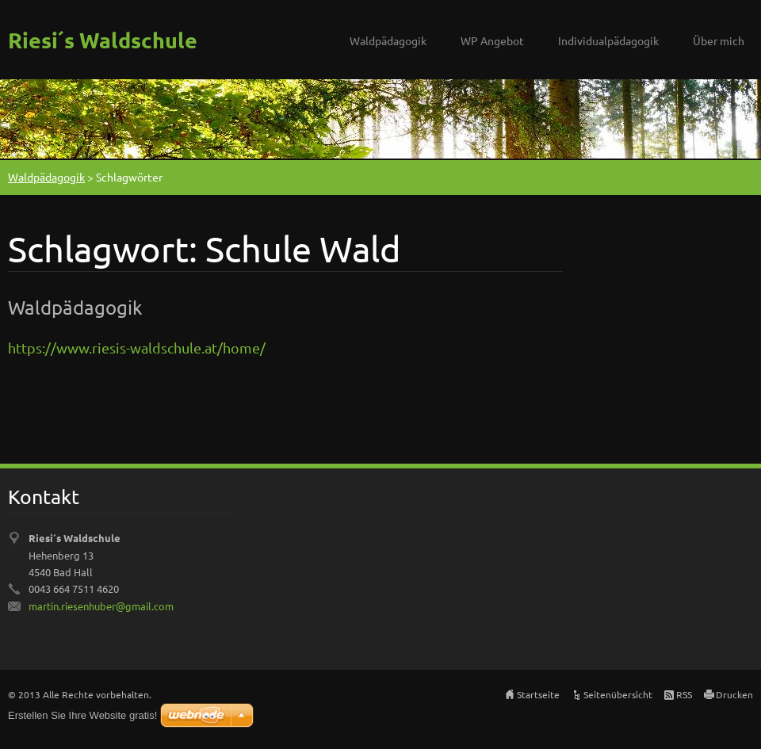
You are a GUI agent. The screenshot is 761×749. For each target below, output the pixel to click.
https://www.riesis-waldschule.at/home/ (137, 347)
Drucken (734, 694)
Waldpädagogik (388, 40)
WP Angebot (492, 40)
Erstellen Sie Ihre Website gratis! (82, 715)
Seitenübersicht (617, 694)
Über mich (718, 40)
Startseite (538, 694)
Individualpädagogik (608, 40)
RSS (684, 694)
